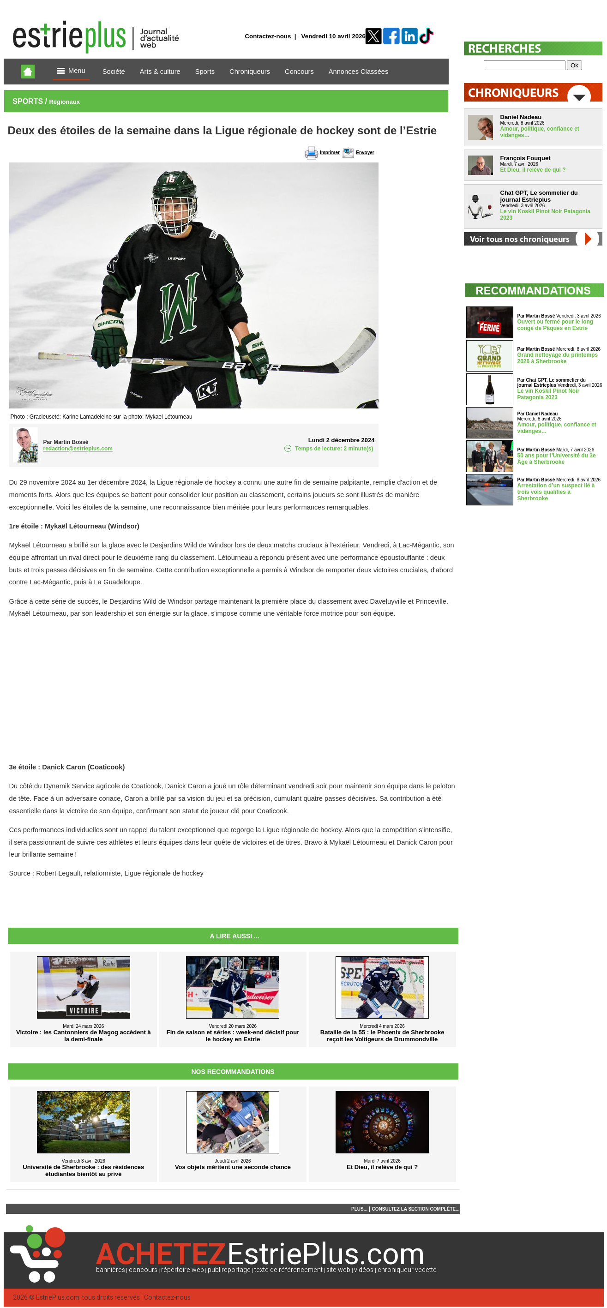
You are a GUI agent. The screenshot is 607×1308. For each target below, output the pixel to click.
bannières (110, 1270)
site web (338, 1270)
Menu (71, 71)
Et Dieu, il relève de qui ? (533, 170)
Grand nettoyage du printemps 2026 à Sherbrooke (557, 358)
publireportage (229, 1270)
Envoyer (365, 152)
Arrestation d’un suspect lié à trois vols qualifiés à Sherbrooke (556, 492)
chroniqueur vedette (407, 1270)
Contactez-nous (268, 36)
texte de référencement (288, 1270)
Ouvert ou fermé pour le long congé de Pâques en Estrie (555, 324)
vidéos (363, 1270)
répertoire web (182, 1270)
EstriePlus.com (57, 1297)
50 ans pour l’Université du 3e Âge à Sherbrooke (556, 458)
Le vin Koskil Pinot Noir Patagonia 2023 (548, 394)
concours (143, 1270)
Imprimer (330, 152)
